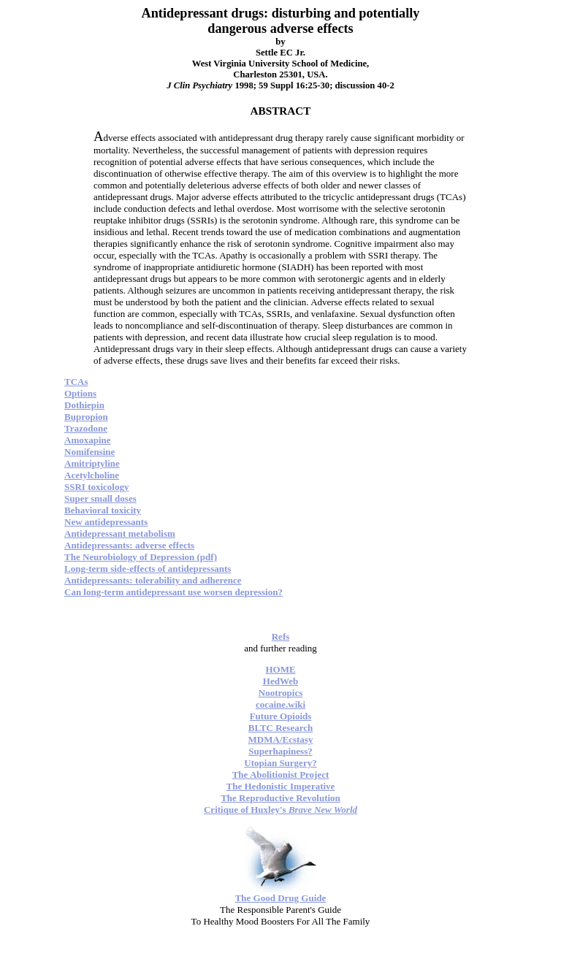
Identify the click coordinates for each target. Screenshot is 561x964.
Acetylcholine (91, 475)
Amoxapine (87, 440)
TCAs (76, 381)
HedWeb (280, 681)
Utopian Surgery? (280, 762)
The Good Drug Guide (281, 897)
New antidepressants (106, 521)
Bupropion (86, 416)
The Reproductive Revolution (280, 797)
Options (80, 393)
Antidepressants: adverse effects (129, 545)
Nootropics (280, 692)
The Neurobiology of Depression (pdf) (140, 556)
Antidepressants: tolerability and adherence (153, 580)
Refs (281, 636)
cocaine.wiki (280, 704)
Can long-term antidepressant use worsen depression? (173, 591)
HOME (280, 669)
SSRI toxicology (96, 486)
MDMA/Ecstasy (280, 739)
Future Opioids (281, 716)
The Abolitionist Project (280, 774)
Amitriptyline (92, 463)
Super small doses (100, 498)
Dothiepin (84, 404)
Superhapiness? (280, 751)
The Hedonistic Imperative (280, 786)
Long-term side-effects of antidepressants (147, 568)
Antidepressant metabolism (119, 533)
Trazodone (85, 428)
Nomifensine (89, 451)
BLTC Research (280, 727)
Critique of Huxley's (280, 809)
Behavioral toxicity (102, 510)
